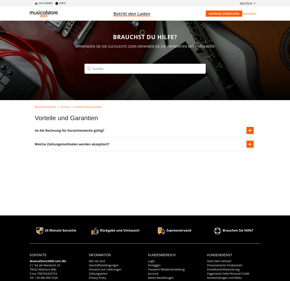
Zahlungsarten (98, 273)
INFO (60, 3)
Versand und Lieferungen (105, 269)
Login (151, 261)
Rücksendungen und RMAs (224, 278)
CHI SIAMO (44, 3)
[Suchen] (145, 69)
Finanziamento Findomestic (225, 265)
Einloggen (154, 265)
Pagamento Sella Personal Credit (228, 273)
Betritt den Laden (131, 13)
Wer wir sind (97, 261)
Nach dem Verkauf (219, 261)
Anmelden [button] (249, 13)
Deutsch (246, 3)
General (65, 107)
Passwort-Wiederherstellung (166, 269)
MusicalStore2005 (45, 107)
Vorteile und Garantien (88, 107)
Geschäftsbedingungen (104, 265)
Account (153, 273)
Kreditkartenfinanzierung (223, 269)
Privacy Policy (97, 278)
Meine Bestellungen (161, 278)
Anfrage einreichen (224, 13)
